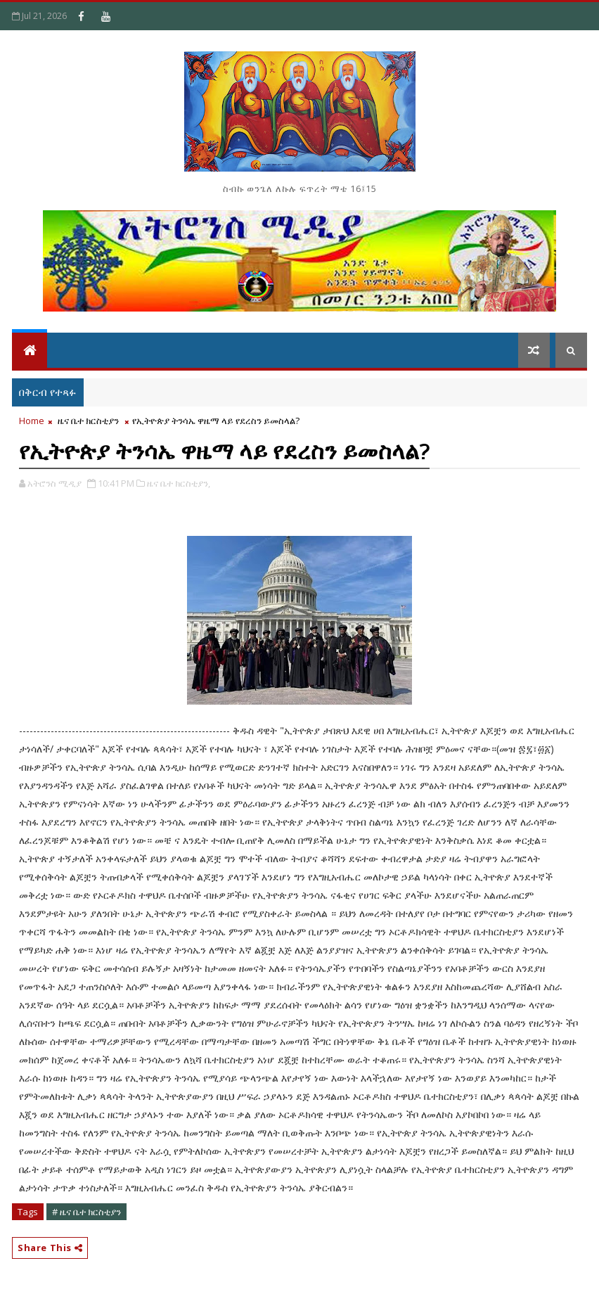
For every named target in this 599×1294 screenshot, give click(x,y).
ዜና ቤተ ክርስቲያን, (178, 483)
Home (31, 420)
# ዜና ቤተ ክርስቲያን (86, 1211)
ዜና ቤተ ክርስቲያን (88, 420)
